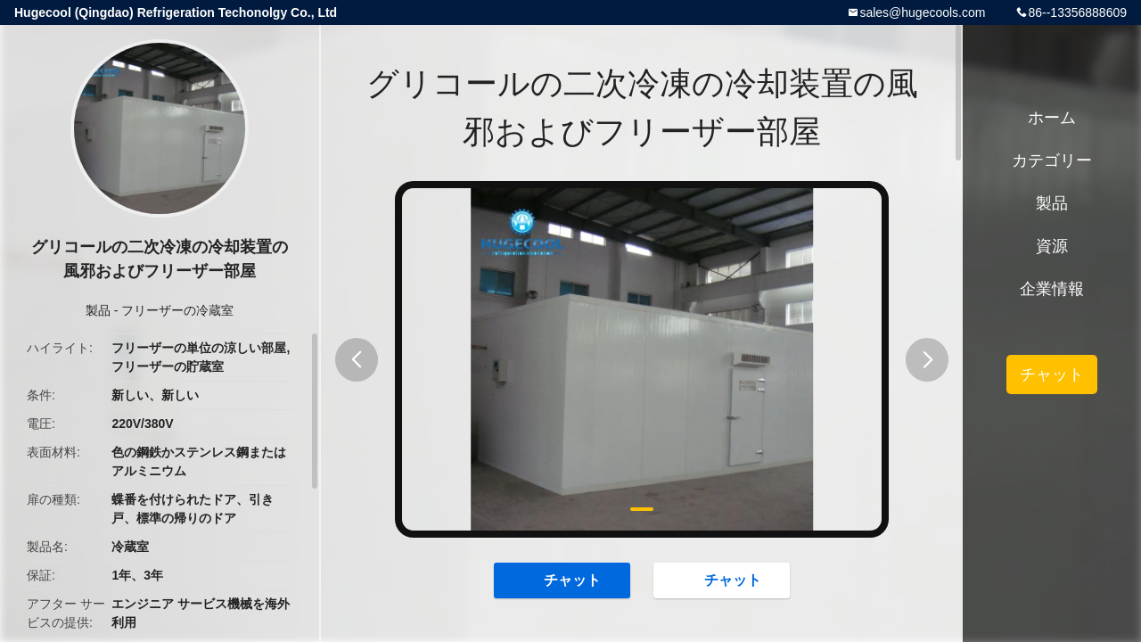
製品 (98, 310)
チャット (563, 579)
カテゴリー (1052, 160)
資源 (1052, 246)
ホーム (1052, 118)
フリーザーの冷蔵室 (177, 310)
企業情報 (1052, 289)
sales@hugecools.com (922, 12)
